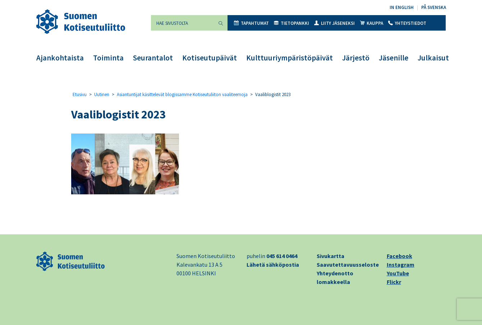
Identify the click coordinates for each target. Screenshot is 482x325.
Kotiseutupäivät (209, 58)
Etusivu (80, 94)
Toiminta (108, 58)
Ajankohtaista (60, 58)
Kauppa (371, 23)
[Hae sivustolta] (182, 23)
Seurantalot (153, 58)
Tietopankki (291, 23)
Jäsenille (393, 58)
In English (402, 7)
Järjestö (355, 58)
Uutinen (101, 94)
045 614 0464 (281, 255)
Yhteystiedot (407, 23)
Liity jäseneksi (334, 23)
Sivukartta (330, 255)
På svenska (433, 7)
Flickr (394, 281)
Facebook (399, 255)
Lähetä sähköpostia (273, 264)
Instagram (400, 264)
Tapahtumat (251, 23)
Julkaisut (433, 58)
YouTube (398, 273)
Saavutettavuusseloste (348, 264)
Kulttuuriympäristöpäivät (289, 58)
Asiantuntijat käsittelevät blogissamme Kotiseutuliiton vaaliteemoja (182, 94)
